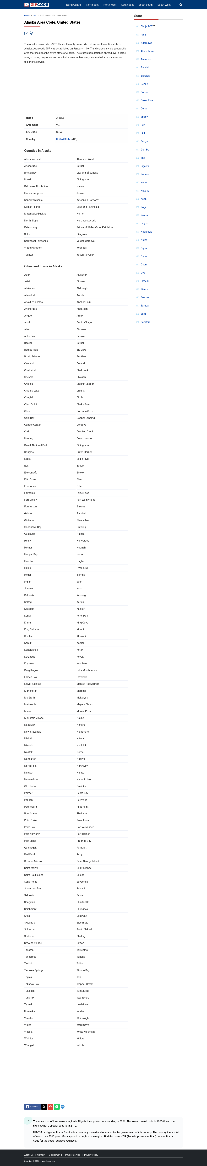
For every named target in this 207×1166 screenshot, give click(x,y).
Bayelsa (145, 75)
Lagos (144, 223)
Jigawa (145, 166)
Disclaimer (54, 1155)
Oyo (143, 272)
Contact (41, 1155)
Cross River (147, 100)
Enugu (144, 141)
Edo (143, 125)
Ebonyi (144, 116)
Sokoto (145, 297)
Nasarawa (146, 231)
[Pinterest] (50, 1107)
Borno (144, 92)
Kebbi (144, 198)
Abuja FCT (147, 26)
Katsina (145, 190)
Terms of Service (71, 1155)
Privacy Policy (91, 1155)
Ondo (144, 256)
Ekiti (143, 133)
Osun (144, 264)
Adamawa (146, 42)
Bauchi (145, 67)
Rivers (144, 289)
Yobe (144, 313)
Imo (143, 157)
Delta (144, 108)
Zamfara (145, 322)
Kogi (143, 207)
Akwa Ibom (147, 51)
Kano (144, 182)
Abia (143, 34)
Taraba (145, 305)
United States (64, 139)
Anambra (146, 59)
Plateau (145, 281)
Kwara (144, 215)
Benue (144, 84)
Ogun (144, 248)
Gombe (145, 149)
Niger (144, 240)
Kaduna (145, 174)
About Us (28, 1155)
